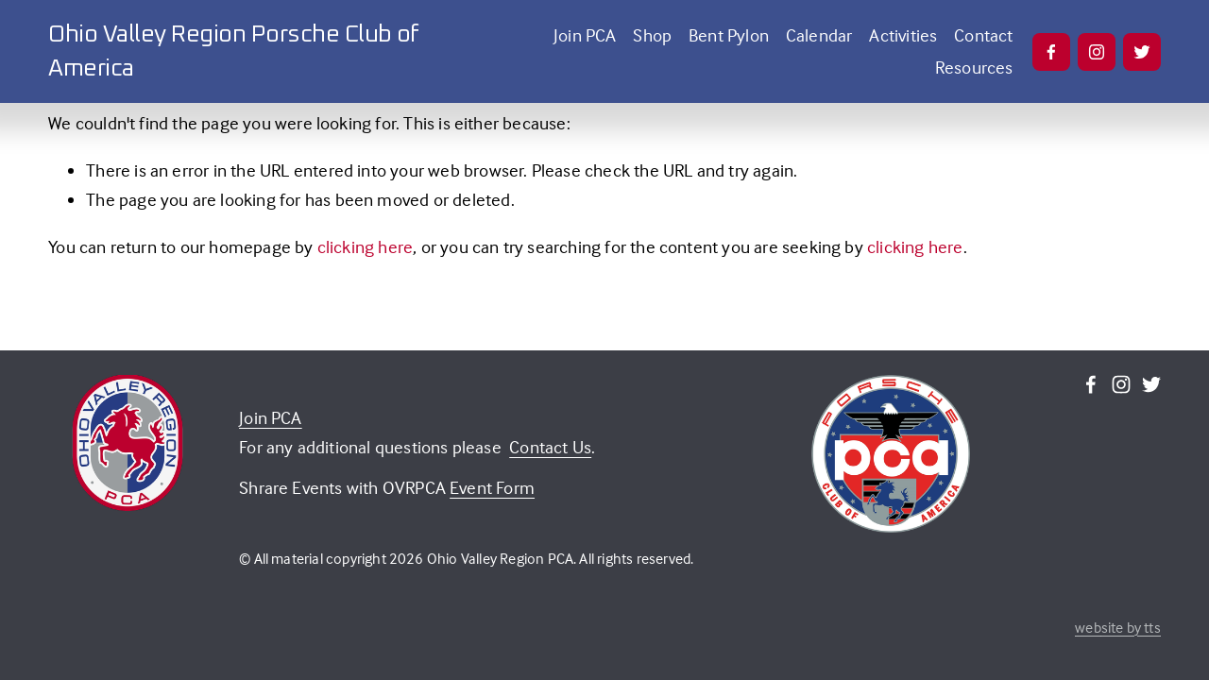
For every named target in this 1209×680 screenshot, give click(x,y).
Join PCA (585, 35)
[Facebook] (1051, 52)
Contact (983, 35)
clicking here (365, 246)
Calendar (819, 35)
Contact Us (550, 446)
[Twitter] (1142, 52)
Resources (974, 67)
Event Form (492, 487)
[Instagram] (1096, 52)
